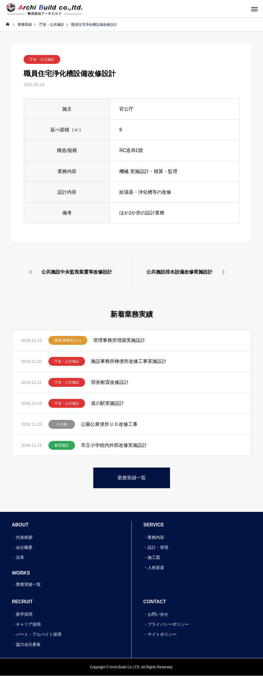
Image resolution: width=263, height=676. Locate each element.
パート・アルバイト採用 (38, 634)
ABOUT (20, 524)
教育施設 (62, 445)
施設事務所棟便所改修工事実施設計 (128, 361)
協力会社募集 (28, 644)
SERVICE (153, 524)
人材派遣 (156, 567)
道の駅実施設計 (107, 403)
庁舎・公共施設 (42, 59)
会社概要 (24, 547)
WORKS (21, 572)
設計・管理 (158, 547)
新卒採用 (24, 614)
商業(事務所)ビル (67, 340)
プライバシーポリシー (168, 624)
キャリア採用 (28, 624)
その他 (61, 424)
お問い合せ (158, 614)
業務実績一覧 (28, 584)
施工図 (154, 557)
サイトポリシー (162, 634)
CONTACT (154, 601)
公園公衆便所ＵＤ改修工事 (109, 424)
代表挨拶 (24, 537)
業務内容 (156, 537)
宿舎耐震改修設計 (110, 382)
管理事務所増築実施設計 (119, 340)
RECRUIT (22, 601)
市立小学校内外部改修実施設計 (114, 445)
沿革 (20, 557)
